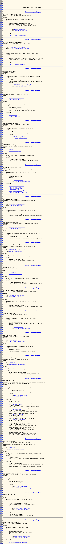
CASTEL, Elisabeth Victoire (21, 397)
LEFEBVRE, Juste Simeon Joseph (17, 189)
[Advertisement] (33, 3)
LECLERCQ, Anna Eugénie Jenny (17, 64)
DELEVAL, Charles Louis (15, 447)
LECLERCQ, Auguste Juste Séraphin (17, 35)
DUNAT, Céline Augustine (21, 138)
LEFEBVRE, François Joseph (15, 191)
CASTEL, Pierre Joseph (19, 29)
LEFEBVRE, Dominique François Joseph (18, 192)
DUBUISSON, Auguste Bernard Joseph (18, 542)
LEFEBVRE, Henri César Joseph (16, 186)
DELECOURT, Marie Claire (21, 30)
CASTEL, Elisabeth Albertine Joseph (23, 488)
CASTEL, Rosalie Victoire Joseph (22, 181)
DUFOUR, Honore (18, 180)
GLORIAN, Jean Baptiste (20, 136)
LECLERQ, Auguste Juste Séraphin (17, 47)
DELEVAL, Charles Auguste (15, 404)
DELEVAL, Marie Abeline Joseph (16, 414)
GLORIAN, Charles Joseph (15, 116)
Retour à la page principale (33, 12)
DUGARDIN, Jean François (20, 486)
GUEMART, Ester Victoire (21, 86)
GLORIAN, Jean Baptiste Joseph (16, 98)
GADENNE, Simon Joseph (20, 395)
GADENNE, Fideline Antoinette (16, 449)
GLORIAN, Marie (13, 115)
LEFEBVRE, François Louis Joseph (17, 204)
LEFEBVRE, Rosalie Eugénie (16, 187)
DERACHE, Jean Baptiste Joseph (22, 508)
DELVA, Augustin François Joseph (17, 419)
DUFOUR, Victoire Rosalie (15, 205)
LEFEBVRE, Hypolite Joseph (15, 188)
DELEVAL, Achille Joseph (15, 409)
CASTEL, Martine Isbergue (15, 99)
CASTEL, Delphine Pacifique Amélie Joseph (19, 48)
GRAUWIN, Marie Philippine (21, 509)
